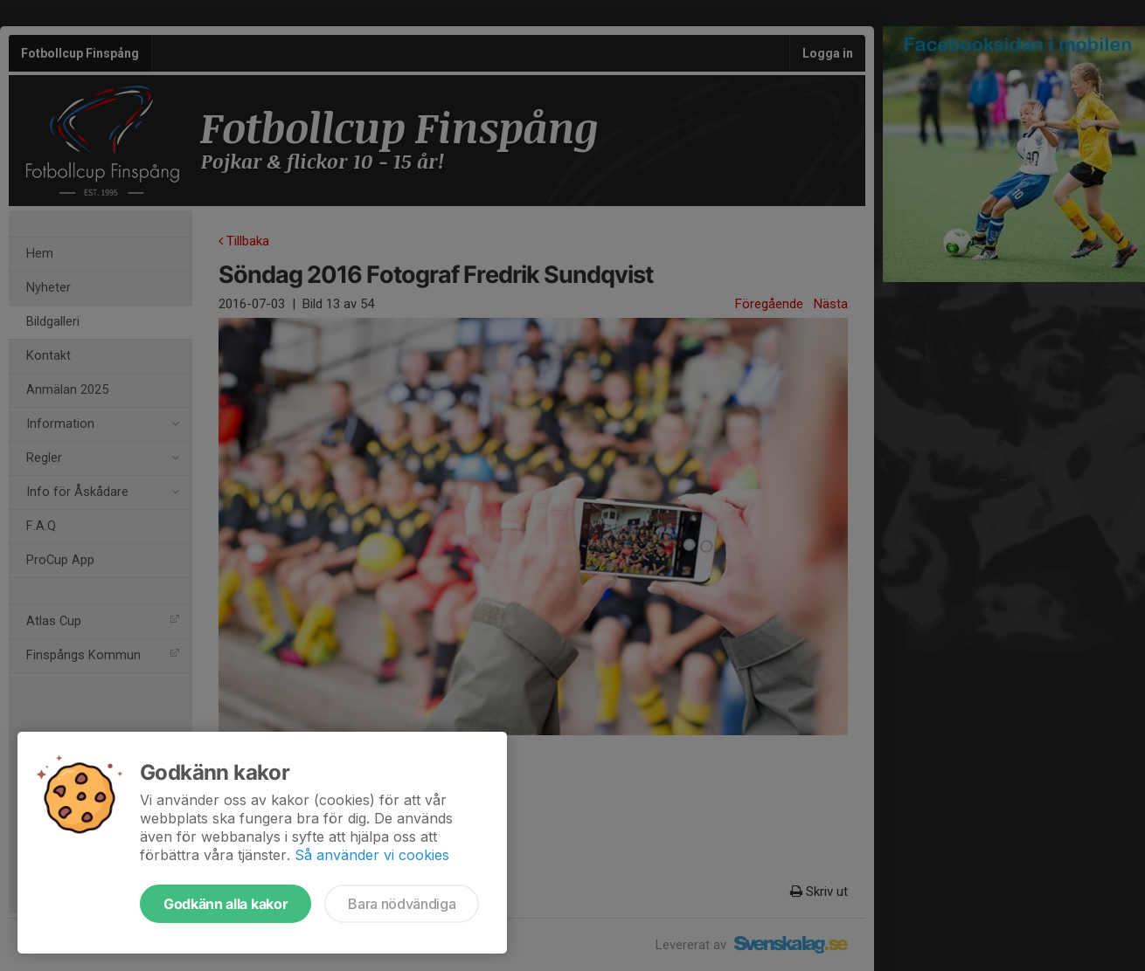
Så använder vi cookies (372, 855)
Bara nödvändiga (401, 903)
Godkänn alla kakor (225, 903)
